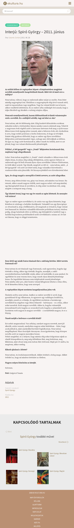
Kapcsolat (37, 512)
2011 (7, 397)
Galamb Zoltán (14, 37)
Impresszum (37, 508)
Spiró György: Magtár (51, 471)
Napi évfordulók (37, 497)
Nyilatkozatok (37, 515)
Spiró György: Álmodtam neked (52, 454)
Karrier (37, 519)
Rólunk (37, 501)
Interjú (25, 25)
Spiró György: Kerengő (20, 471)
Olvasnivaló (12, 25)
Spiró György (10, 390)
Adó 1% (37, 522)
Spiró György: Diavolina (20, 450)
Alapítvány (37, 505)
